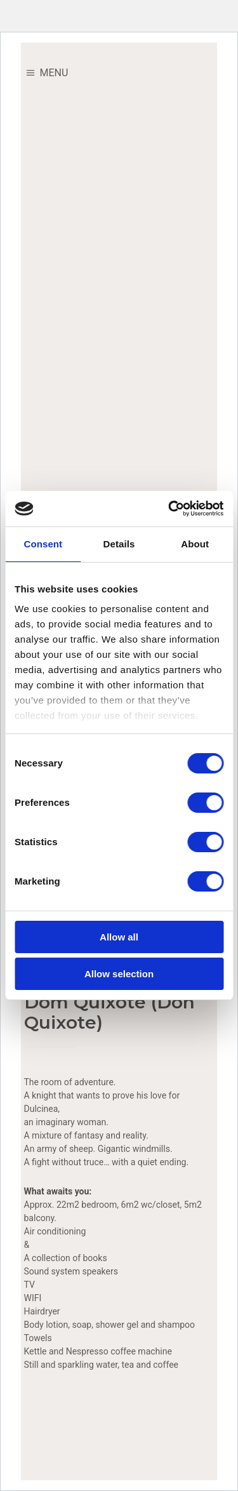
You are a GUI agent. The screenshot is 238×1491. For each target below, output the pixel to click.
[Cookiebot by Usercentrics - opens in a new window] (169, 508)
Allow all (119, 937)
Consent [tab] (42, 543)
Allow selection (119, 973)
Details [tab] (119, 543)
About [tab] (195, 543)
